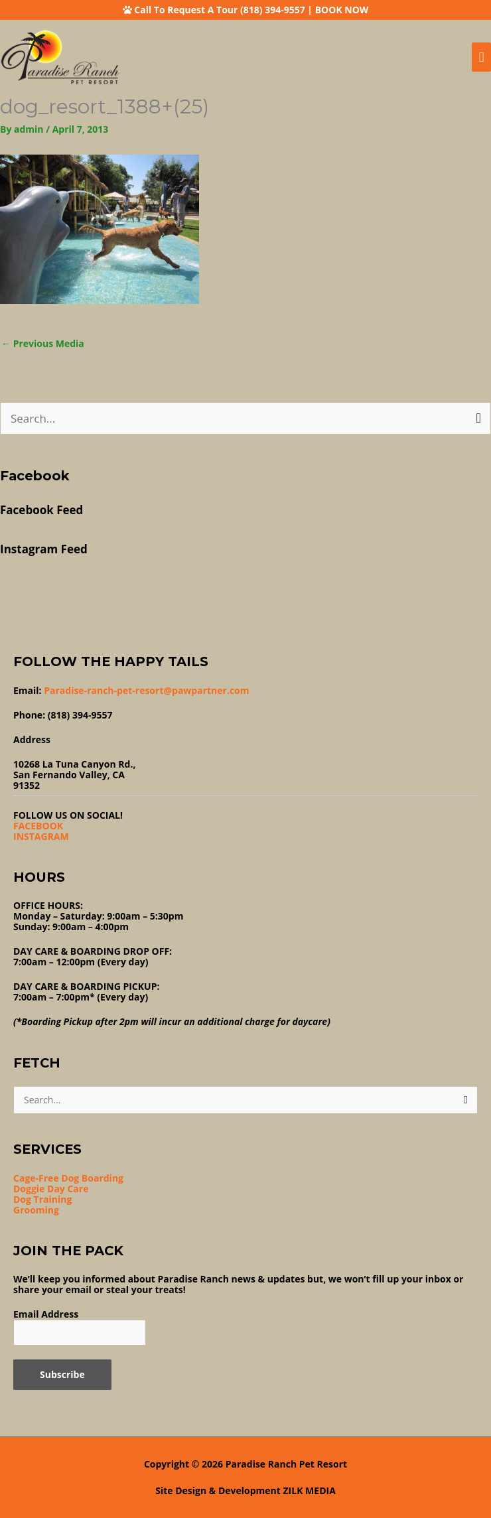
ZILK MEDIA (309, 1490)
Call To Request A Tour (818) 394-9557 (219, 9)
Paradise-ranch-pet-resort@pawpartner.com (146, 690)
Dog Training (42, 1199)
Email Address (45, 1314)
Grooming (36, 1210)
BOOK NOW (342, 9)
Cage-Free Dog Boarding (68, 1178)
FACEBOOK (38, 825)
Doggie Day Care (50, 1188)
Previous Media (42, 343)
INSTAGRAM (41, 836)
